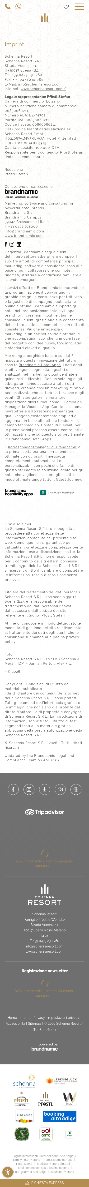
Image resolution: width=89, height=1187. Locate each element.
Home (12, 1018)
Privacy (39, 1018)
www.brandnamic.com (24, 236)
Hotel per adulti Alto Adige (56, 1156)
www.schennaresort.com (45, 951)
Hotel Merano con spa (58, 1159)
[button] (7, 1172)
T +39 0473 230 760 (44, 941)
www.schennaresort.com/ (43, 89)
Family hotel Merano (27, 1159)
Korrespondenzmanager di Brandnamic (42, 447)
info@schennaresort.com (40, 84)
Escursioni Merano (62, 1172)
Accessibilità (15, 1023)
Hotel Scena (24, 1164)
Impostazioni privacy (63, 1018)
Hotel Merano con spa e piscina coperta (43, 1168)
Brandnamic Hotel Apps (40, 365)
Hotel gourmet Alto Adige (30, 1172)
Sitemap (34, 1023)
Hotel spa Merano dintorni (53, 1164)
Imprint (25, 1018)
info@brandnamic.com (24, 231)
